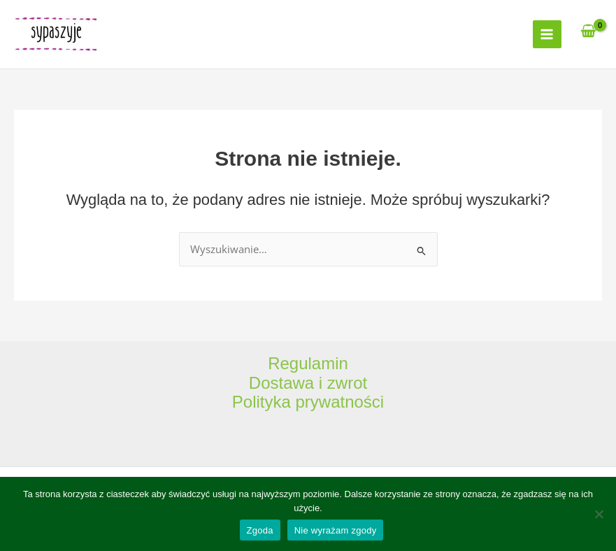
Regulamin (308, 363)
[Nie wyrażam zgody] (599, 514)
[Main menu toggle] (547, 34)
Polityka (264, 401)
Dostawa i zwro (306, 382)
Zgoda (260, 530)
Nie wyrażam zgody (335, 530)
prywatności (339, 401)
